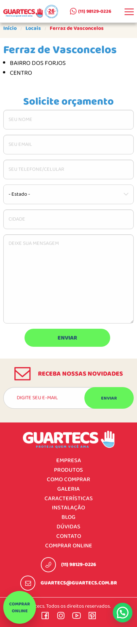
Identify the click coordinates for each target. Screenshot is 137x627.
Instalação (68, 508)
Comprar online (19, 607)
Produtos (68, 470)
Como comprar (68, 479)
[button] (122, 612)
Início (10, 28)
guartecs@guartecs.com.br (79, 583)
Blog (68, 517)
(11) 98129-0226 (94, 11)
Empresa (68, 460)
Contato (68, 536)
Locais (33, 28)
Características (68, 498)
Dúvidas (68, 527)
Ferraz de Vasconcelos (77, 28)
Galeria (68, 489)
